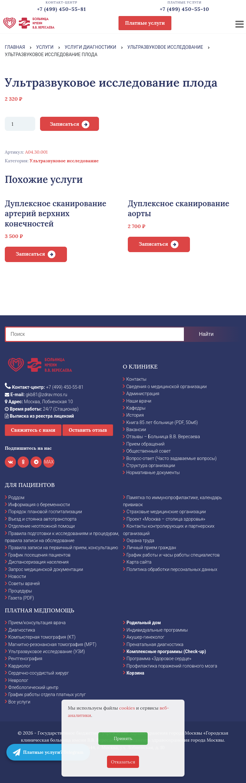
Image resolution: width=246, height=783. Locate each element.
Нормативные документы (153, 472)
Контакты (136, 379)
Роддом (16, 497)
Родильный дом (144, 622)
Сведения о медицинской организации (166, 386)
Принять (123, 738)
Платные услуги (145, 23)
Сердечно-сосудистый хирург (38, 673)
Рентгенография (25, 658)
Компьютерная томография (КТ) (42, 637)
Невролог (18, 680)
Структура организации (150, 465)
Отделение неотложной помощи (41, 526)
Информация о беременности (39, 504)
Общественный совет (148, 451)
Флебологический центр (33, 687)
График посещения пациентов (39, 554)
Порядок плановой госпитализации (45, 511)
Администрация (142, 393)
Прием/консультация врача (37, 622)
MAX (49, 461)
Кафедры (135, 408)
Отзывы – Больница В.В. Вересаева (163, 436)
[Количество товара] (20, 124)
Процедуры (20, 590)
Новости (17, 576)
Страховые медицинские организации (166, 511)
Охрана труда (140, 540)
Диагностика (21, 630)
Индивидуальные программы (157, 630)
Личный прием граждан (151, 547)
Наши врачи (138, 401)
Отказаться (123, 762)
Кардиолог (19, 665)
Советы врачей (24, 583)
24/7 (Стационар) (41, 409)
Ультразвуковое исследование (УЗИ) (46, 651)
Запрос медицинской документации (45, 569)
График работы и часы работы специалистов (173, 554)
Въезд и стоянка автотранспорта (42, 519)
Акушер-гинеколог (145, 637)
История (135, 415)
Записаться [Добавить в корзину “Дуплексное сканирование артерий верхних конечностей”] (30, 254)
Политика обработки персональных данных (172, 569)
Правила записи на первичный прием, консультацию (63, 547)
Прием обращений (145, 444)
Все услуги (19, 701)
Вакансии (136, 429)
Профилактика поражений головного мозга (172, 665)
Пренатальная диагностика (155, 644)
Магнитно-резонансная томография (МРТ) (52, 644)
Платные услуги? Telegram (48, 752)
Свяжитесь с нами (33, 430)
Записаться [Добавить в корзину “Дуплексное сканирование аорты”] (153, 244)
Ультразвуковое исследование (64, 161)
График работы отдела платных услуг (47, 694)
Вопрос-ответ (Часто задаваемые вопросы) (171, 458)
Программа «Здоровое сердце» (159, 658)
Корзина (135, 673)
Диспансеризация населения (38, 562)
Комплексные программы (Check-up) (166, 651)
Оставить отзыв (88, 430)
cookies (127, 708)
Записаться (64, 124)
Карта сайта (139, 562)
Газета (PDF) (21, 597)
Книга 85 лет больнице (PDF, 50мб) (162, 422)
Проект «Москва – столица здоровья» (166, 519)
